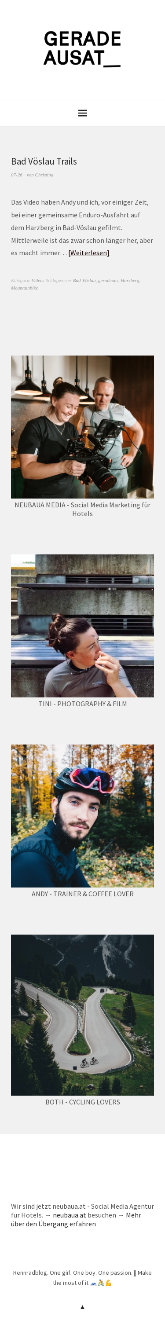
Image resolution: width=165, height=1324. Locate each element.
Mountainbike (24, 287)
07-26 (16, 174)
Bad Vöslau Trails (44, 161)
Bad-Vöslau (84, 280)
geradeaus (108, 280)
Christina (44, 174)
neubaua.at (69, 1214)
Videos (38, 280)
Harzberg (130, 280)
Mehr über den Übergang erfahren (76, 1219)
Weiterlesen (88, 252)
